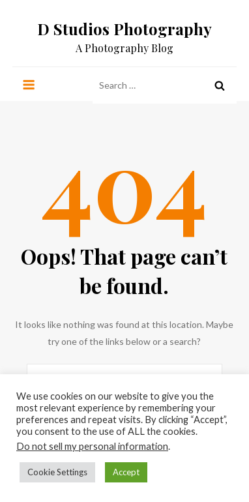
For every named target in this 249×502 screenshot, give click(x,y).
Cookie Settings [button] (57, 472)
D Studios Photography (124, 28)
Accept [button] (126, 472)
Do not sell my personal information (92, 446)
